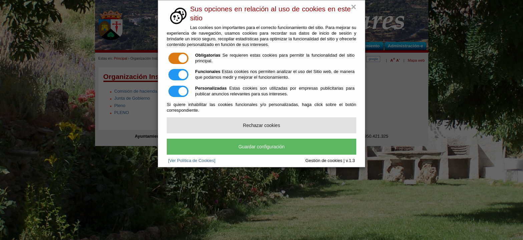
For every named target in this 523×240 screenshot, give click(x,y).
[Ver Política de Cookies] (191, 160)
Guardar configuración (261, 146)
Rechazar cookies (261, 125)
